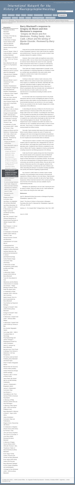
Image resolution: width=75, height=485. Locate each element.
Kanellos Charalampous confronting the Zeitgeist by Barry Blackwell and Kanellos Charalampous (10, 88)
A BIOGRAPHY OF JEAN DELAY (10, 242)
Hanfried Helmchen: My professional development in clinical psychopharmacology (10, 254)
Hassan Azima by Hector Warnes (10, 48)
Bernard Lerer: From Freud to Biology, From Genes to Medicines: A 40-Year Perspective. (10, 352)
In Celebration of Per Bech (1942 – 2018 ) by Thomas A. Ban (10, 59)
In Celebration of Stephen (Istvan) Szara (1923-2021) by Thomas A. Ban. (10, 428)
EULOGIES (6, 33)
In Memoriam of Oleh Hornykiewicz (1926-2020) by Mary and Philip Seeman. (10, 267)
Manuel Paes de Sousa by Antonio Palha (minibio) (10, 367)
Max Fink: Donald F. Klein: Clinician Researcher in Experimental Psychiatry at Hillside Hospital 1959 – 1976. (10, 220)
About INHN (70, 2)
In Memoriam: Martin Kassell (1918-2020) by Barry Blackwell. (9, 274)
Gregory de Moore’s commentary (9, 142)
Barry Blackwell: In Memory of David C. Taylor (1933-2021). (10, 413)
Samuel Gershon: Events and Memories (10, 238)
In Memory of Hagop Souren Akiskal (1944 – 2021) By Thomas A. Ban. (10, 444)
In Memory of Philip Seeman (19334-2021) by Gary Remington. (10, 401)
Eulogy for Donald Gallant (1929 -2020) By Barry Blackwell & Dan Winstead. (10, 114)
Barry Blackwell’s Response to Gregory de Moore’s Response (11, 158)
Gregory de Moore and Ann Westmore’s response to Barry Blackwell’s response (11, 165)
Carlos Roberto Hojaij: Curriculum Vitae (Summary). (9, 260)
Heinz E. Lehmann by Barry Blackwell (9, 346)
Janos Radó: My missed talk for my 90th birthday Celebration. (9, 380)
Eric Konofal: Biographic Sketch (9, 329)
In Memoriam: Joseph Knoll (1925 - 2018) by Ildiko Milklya (10, 318)
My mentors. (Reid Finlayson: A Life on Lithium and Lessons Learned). (10, 109)
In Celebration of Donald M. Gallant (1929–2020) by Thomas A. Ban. (10, 233)
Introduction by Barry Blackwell (9, 30)
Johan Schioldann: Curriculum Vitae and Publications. (9, 419)
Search (60, 2)
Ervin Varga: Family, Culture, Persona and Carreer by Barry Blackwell (10, 455)
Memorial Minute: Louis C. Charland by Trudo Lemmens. (10, 81)
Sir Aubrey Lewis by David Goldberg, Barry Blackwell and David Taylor (10, 358)
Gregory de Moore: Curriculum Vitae (8, 198)
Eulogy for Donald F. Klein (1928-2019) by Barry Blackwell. (10, 308)
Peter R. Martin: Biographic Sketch (10, 363)
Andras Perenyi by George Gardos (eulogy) (10, 371)
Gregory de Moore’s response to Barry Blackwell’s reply (10, 153)
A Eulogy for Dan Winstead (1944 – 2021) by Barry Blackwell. (10, 471)
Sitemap (55, 2)
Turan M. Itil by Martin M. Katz (10, 279)
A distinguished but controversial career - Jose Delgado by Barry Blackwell (10, 247)
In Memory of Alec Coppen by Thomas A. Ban (10, 94)
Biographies (11, 20)
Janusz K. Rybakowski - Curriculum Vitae (9, 389)
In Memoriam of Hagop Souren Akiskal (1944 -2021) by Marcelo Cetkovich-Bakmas (9, 42)
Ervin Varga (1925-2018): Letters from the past (10, 460)
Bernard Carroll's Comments (8, 194)
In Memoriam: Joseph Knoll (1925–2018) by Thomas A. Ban (10, 324)
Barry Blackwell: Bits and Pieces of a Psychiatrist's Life (10, 64)
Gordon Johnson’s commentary (9, 179)
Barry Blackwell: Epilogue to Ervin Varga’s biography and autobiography (10, 465)
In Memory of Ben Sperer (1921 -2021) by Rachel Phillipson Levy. (10, 407)
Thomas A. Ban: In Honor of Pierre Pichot (10, 375)
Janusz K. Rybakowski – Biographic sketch (10, 385)
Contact (64, 2)
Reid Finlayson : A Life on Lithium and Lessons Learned (10, 227)
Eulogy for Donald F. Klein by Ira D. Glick (10, 313)
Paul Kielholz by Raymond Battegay (10, 304)
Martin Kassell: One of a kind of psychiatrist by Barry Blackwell (9, 299)
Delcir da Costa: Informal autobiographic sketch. (10, 98)
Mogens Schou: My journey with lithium (10, 424)
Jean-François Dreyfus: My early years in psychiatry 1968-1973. (10, 103)
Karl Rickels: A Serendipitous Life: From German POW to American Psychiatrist (10, 395)
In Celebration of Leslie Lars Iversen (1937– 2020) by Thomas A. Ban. (10, 126)
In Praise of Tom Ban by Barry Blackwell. (9, 36)
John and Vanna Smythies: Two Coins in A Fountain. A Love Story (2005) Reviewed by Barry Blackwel (10, 436)
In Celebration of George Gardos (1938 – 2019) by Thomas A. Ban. (10, 120)
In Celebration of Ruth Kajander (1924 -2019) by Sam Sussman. (10, 293)
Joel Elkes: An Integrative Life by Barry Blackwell (10, 202)
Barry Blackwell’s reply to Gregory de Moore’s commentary (31, 21)
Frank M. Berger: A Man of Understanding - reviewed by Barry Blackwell (10, 53)
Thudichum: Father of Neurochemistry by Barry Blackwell (10, 449)
